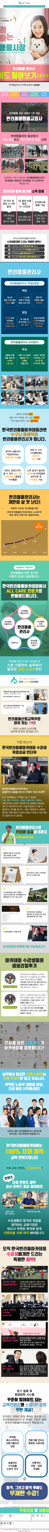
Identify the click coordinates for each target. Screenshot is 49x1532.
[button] (3, 45)
